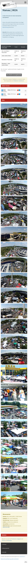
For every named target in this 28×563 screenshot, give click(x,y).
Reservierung (5, 27)
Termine (4, 544)
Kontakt (4, 552)
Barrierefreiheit (15, 559)
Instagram (18, 539)
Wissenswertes (6, 548)
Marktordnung (6, 527)
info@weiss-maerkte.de (18, 81)
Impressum (22, 556)
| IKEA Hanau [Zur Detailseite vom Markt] (12, 90)
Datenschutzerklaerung (6, 559)
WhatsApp (9, 540)
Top (26, 562)
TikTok (3, 540)
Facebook (14, 539)
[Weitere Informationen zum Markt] (26, 90)
